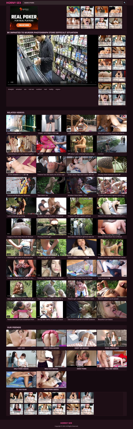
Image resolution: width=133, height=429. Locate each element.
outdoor (39, 89)
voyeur (58, 89)
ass (25, 89)
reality (51, 89)
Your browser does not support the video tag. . (52, 61)
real (45, 89)
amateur (19, 89)
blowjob (11, 89)
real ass (31, 89)
